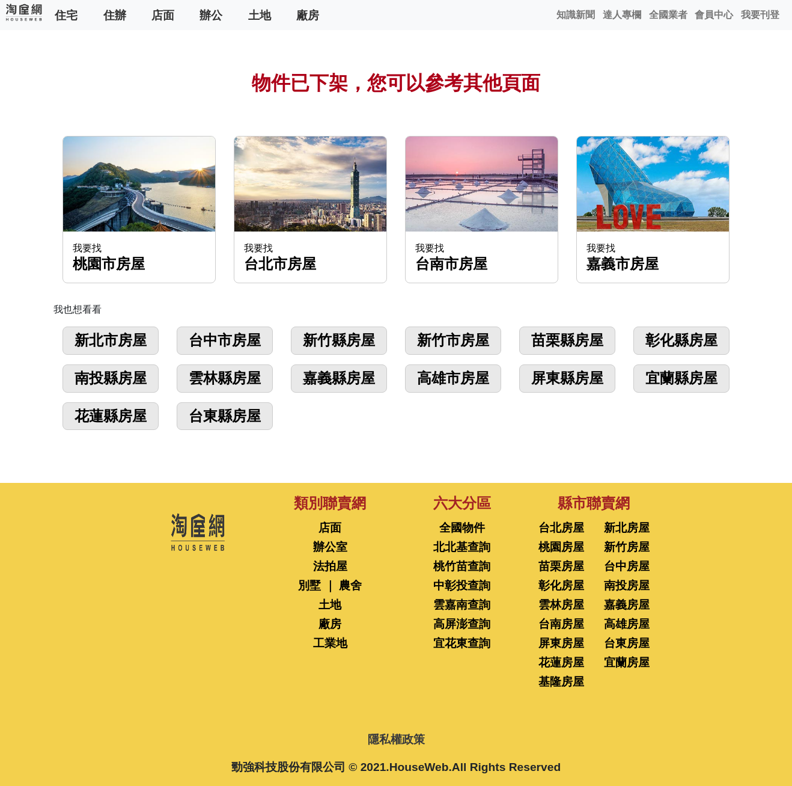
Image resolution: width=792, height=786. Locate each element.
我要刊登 (760, 15)
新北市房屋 (111, 340)
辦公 (211, 14)
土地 (259, 14)
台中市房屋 (225, 340)
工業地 (330, 643)
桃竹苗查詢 (461, 566)
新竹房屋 (627, 547)
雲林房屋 (561, 604)
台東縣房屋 (225, 416)
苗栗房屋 (561, 566)
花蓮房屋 (561, 662)
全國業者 (668, 15)
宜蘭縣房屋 (681, 378)
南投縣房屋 (111, 378)
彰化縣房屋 (681, 340)
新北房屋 (627, 527)
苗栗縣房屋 (567, 340)
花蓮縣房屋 (111, 416)
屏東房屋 (561, 643)
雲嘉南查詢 (461, 604)
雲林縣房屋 (225, 378)
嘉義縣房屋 (339, 378)
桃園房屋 (561, 547)
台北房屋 (561, 527)
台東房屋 (627, 643)
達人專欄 (622, 15)
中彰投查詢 (461, 585)
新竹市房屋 (453, 340)
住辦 (114, 14)
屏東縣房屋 (567, 378)
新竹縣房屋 (339, 340)
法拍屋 (330, 566)
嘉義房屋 (627, 604)
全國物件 (462, 527)
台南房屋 (561, 624)
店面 (162, 14)
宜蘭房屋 (627, 662)
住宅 (66, 14)
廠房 (307, 14)
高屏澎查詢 (461, 624)
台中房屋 (627, 566)
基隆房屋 (561, 681)
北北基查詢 (461, 547)
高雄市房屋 (453, 378)
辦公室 (330, 547)
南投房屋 (627, 585)
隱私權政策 (396, 739)
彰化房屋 (561, 585)
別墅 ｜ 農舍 (330, 585)
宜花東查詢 (461, 643)
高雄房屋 (627, 624)
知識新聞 (575, 15)
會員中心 (714, 15)
